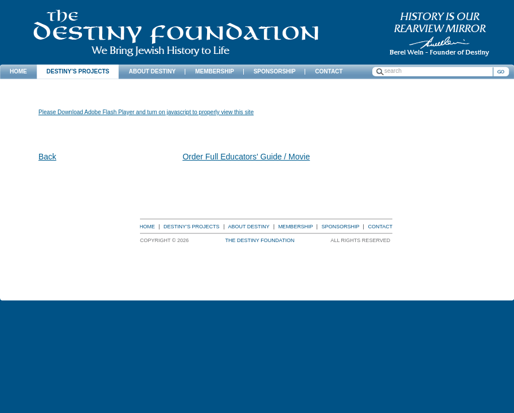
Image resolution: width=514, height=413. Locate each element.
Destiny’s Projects (191, 226)
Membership (295, 226)
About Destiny (249, 226)
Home (147, 226)
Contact (380, 226)
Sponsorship (340, 226)
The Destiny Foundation (175, 33)
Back (47, 156)
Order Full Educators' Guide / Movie (246, 156)
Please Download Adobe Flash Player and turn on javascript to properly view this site (146, 112)
